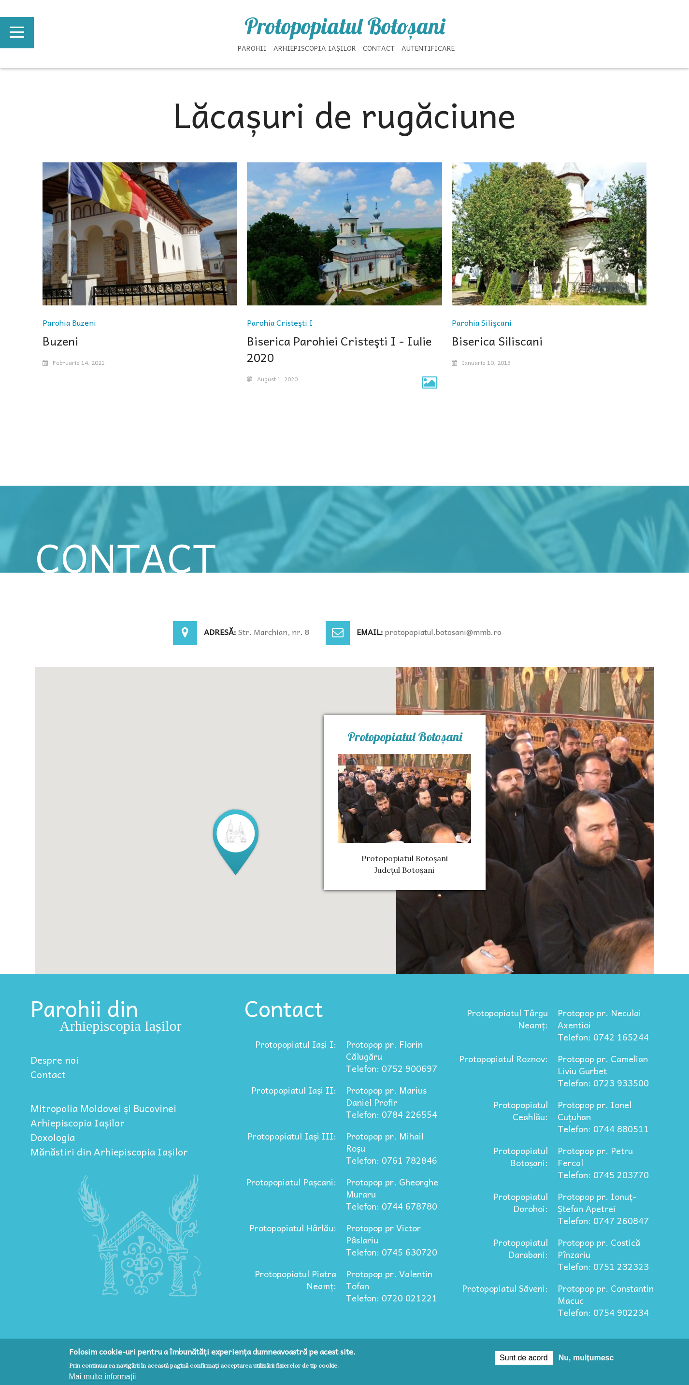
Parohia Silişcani (482, 322)
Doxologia (52, 1137)
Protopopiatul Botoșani (344, 26)
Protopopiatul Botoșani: (520, 1156)
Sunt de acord (524, 1358)
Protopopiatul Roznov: (503, 1059)
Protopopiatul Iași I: (295, 1044)
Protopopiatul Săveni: (505, 1288)
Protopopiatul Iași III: (291, 1136)
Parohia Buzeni (69, 322)
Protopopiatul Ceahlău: (520, 1110)
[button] (236, 842)
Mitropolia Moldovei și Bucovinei (103, 1108)
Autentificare (428, 48)
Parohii (252, 48)
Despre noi (54, 1060)
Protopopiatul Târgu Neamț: (507, 1019)
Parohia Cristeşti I (280, 322)
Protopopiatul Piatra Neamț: (295, 1280)
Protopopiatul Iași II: (293, 1090)
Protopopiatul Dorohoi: (520, 1202)
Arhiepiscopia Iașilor (314, 48)
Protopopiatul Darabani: (520, 1248)
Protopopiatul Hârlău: (292, 1228)
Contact (379, 48)
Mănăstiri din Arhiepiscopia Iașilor (109, 1151)
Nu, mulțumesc (586, 1358)
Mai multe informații (102, 1376)
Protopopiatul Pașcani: (291, 1182)
